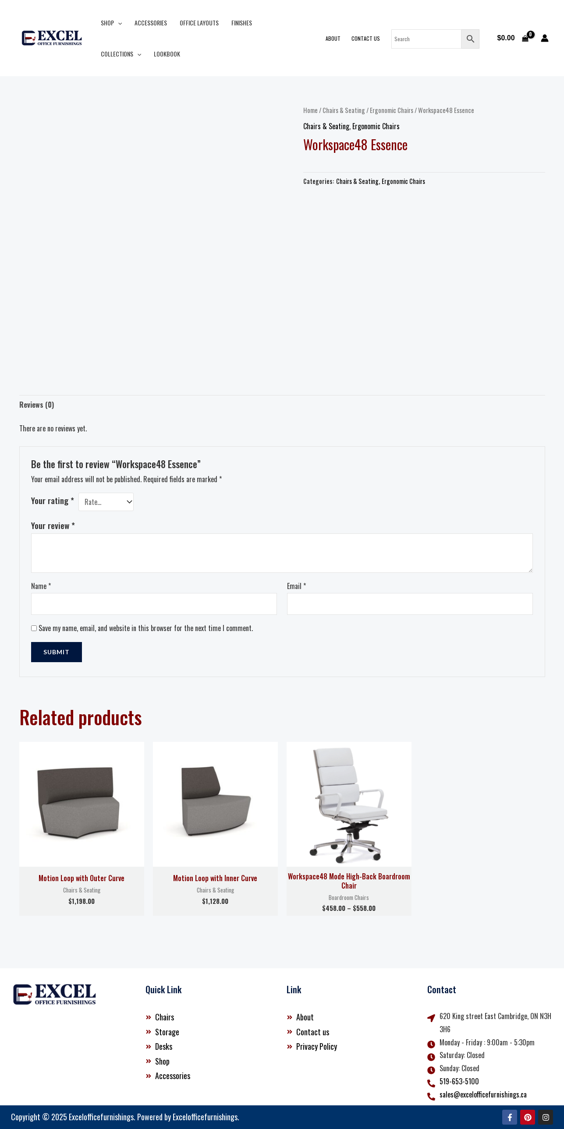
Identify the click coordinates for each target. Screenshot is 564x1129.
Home (310, 110)
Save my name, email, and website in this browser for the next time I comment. (146, 628)
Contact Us (366, 38)
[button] (117, 22)
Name (41, 586)
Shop (110, 22)
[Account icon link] (545, 38)
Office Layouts (197, 22)
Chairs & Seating (344, 110)
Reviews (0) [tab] (36, 404)
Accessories (150, 22)
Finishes (240, 22)
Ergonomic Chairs (391, 110)
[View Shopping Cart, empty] (512, 38)
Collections (282, 22)
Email (296, 586)
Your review (53, 525)
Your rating (52, 500)
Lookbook (113, 53)
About (334, 38)
